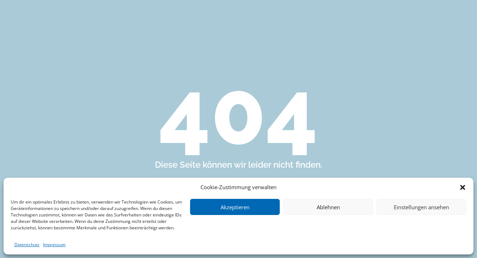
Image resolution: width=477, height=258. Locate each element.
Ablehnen (328, 207)
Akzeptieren (235, 207)
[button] (462, 187)
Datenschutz (26, 245)
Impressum (54, 245)
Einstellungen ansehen (421, 207)
